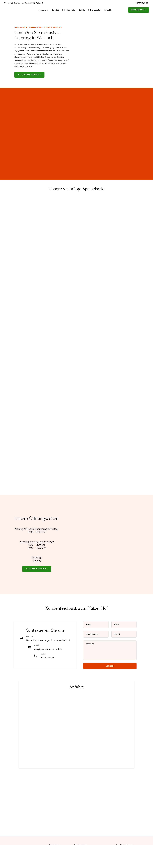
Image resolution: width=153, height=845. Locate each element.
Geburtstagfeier (68, 10)
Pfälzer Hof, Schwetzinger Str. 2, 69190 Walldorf (23, 3)
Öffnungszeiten (94, 10)
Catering (55, 10)
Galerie (82, 10)
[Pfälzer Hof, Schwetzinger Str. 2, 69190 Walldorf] (76, 726)
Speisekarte (43, 10)
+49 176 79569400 (140, 3)
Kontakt (107, 10)
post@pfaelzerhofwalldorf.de (48, 649)
